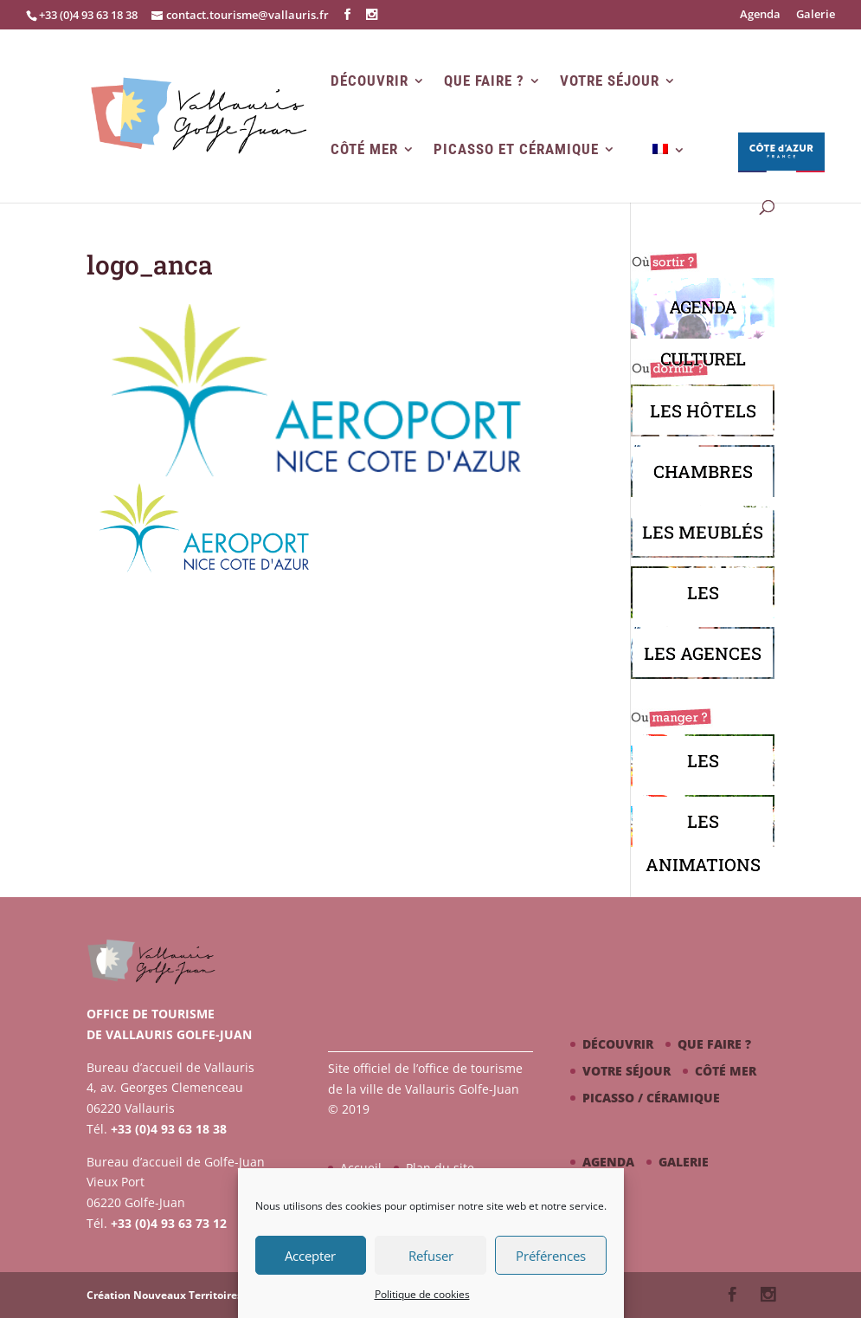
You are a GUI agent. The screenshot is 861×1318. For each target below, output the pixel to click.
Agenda (760, 15)
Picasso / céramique (651, 1097)
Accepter (310, 1255)
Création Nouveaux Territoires (164, 1295)
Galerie (815, 15)
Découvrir (369, 81)
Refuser (430, 1255)
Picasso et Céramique (516, 149)
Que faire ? (484, 81)
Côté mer (364, 149)
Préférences (551, 1255)
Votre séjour (609, 81)
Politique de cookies (422, 1294)
